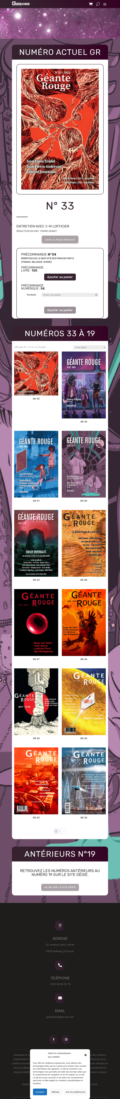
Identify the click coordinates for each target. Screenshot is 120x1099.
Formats (31, 295)
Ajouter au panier (60, 277)
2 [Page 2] (59, 831)
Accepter (40, 1092)
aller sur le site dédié (60, 887)
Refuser (55, 1092)
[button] (85, 1055)
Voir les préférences (75, 1092)
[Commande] (89, 347)
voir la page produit (60, 239)
